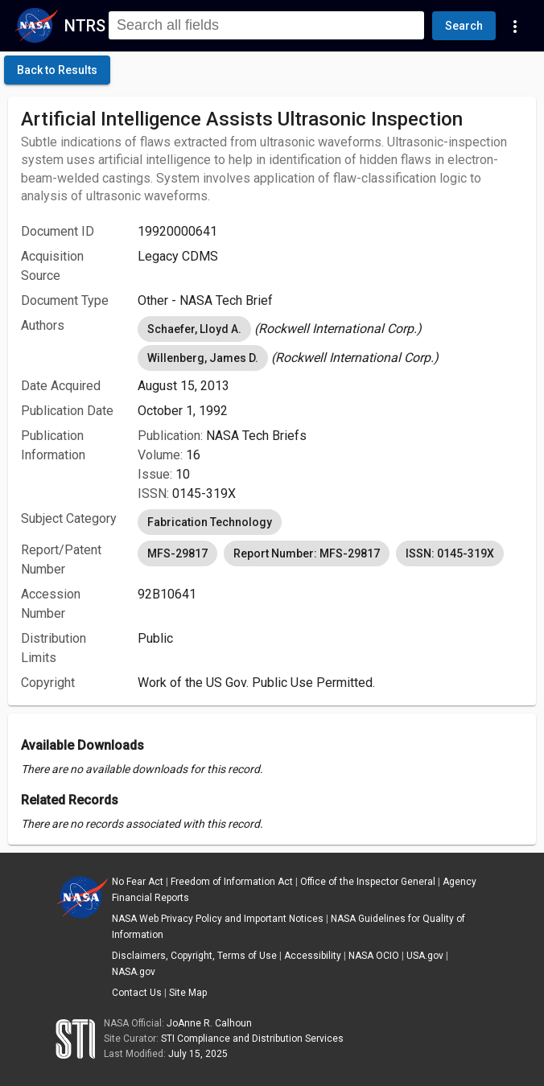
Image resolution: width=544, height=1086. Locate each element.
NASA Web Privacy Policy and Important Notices (218, 918)
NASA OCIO (373, 955)
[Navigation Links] (515, 26)
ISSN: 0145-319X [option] (450, 553)
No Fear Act (137, 881)
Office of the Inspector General (367, 881)
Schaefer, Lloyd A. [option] (194, 329)
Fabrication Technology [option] (210, 522)
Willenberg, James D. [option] (203, 358)
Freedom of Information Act (232, 881)
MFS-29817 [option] (177, 553)
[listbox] (330, 329)
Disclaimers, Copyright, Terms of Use (194, 955)
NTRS (84, 25)
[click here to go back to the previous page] (57, 70)
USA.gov (424, 955)
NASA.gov (133, 971)
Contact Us (137, 992)
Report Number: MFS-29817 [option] (306, 553)
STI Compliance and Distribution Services (252, 1038)
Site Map (188, 992)
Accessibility (312, 955)
